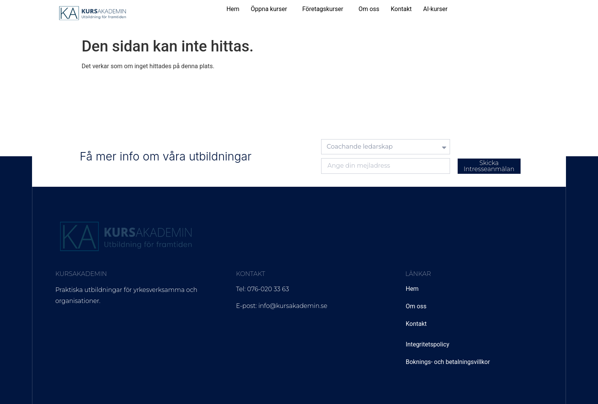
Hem (233, 9)
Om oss (368, 9)
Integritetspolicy (427, 344)
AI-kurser (435, 9)
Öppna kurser (269, 9)
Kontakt (401, 9)
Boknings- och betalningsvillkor (448, 362)
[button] (271, 9)
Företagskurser (322, 9)
